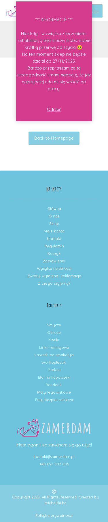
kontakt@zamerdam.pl (54, 456)
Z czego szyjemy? (54, 283)
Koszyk (54, 253)
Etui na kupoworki (54, 377)
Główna (54, 208)
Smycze (54, 325)
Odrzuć (54, 109)
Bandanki (54, 384)
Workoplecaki (54, 362)
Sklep (54, 223)
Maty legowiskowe (54, 392)
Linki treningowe (54, 347)
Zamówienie (54, 261)
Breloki (54, 369)
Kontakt (54, 238)
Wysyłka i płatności (54, 268)
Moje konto (54, 231)
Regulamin (54, 246)
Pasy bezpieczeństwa (54, 399)
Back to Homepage (54, 138)
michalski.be (56, 502)
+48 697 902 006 (54, 464)
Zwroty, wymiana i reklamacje (54, 275)
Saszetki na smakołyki (54, 355)
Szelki (54, 340)
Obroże (54, 332)
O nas (54, 216)
